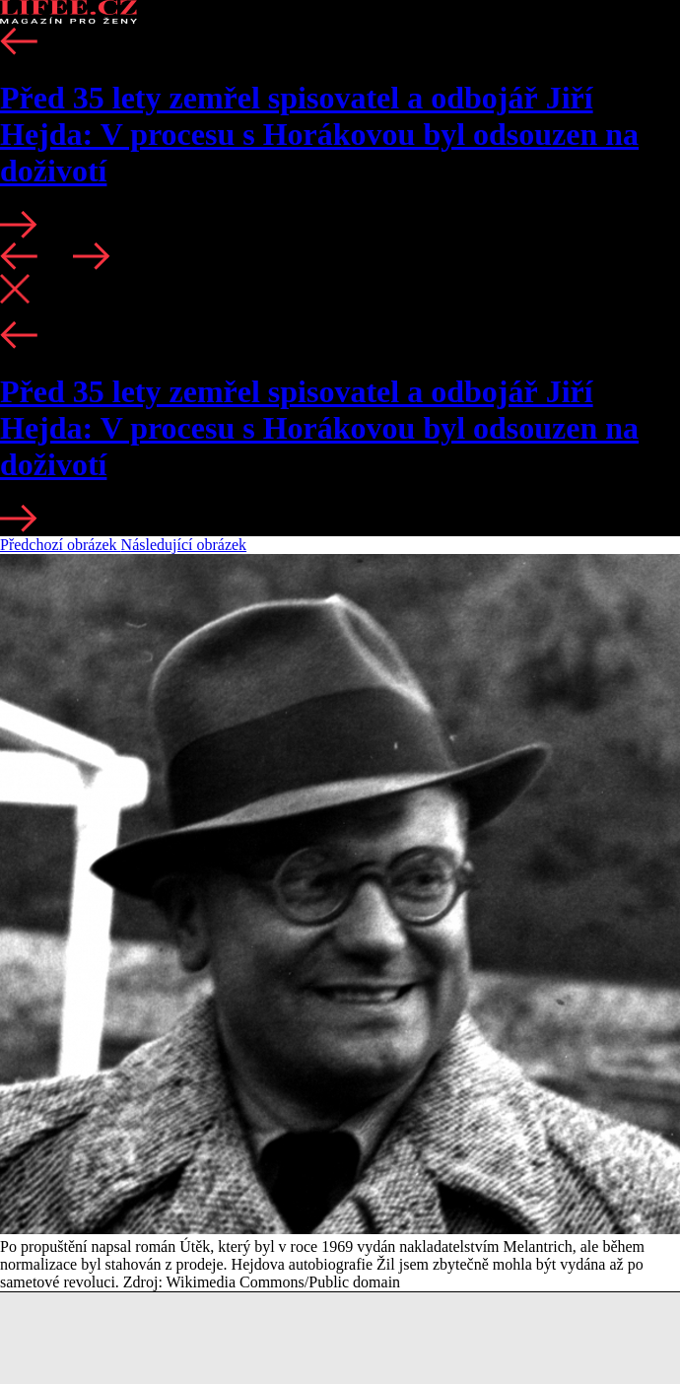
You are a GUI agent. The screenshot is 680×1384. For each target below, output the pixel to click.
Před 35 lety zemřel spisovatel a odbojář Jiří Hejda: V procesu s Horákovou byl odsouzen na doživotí (319, 134)
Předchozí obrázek (60, 544)
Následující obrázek (184, 544)
